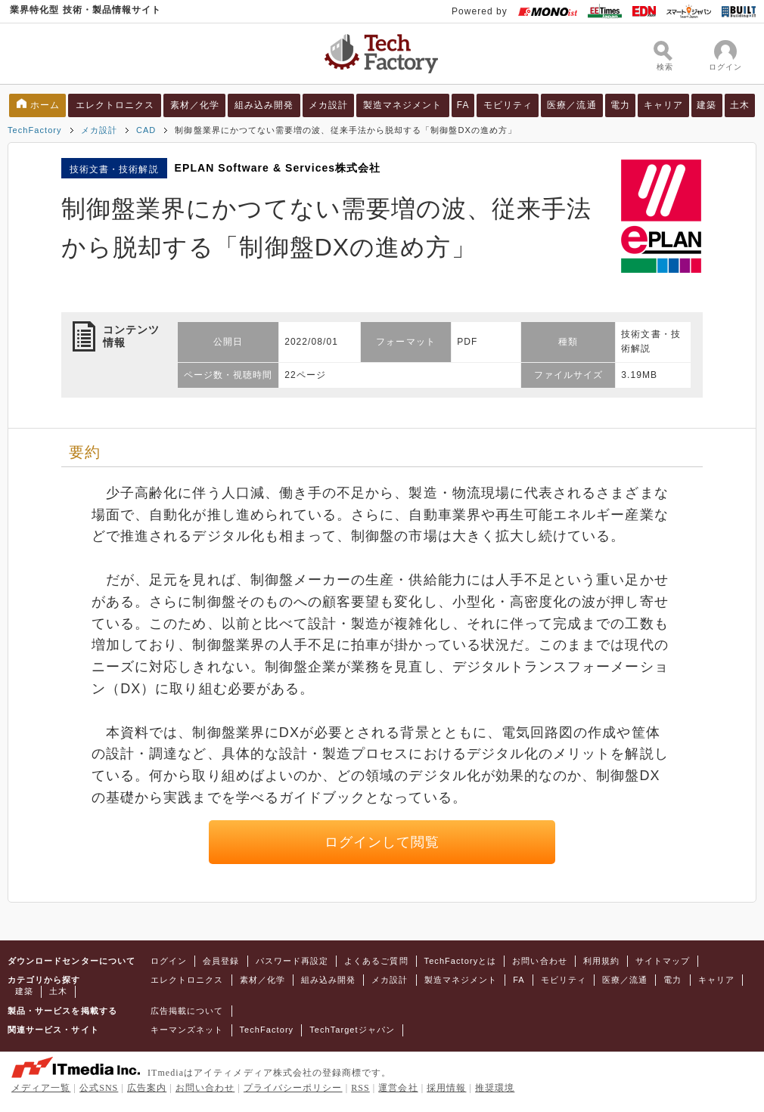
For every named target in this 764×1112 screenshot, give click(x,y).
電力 (620, 105)
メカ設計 (328, 105)
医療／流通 (571, 105)
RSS (360, 1088)
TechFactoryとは (460, 960)
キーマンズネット (187, 1029)
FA (463, 105)
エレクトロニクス (115, 105)
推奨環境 (494, 1088)
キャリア (663, 105)
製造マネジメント (403, 105)
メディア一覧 (40, 1088)
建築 (706, 105)
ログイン (169, 960)
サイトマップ (662, 960)
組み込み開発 (263, 105)
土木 (740, 105)
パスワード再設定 (292, 960)
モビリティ (508, 105)
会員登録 (221, 960)
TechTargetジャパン (352, 1029)
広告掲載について (187, 1010)
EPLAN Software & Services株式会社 (278, 168)
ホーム (45, 105)
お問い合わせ (539, 960)
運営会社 (398, 1088)
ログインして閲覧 (382, 842)
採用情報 (446, 1088)
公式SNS (98, 1088)
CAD (146, 130)
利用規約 (601, 960)
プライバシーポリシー (293, 1088)
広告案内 (146, 1088)
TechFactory (35, 130)
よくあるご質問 (376, 960)
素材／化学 (194, 105)
